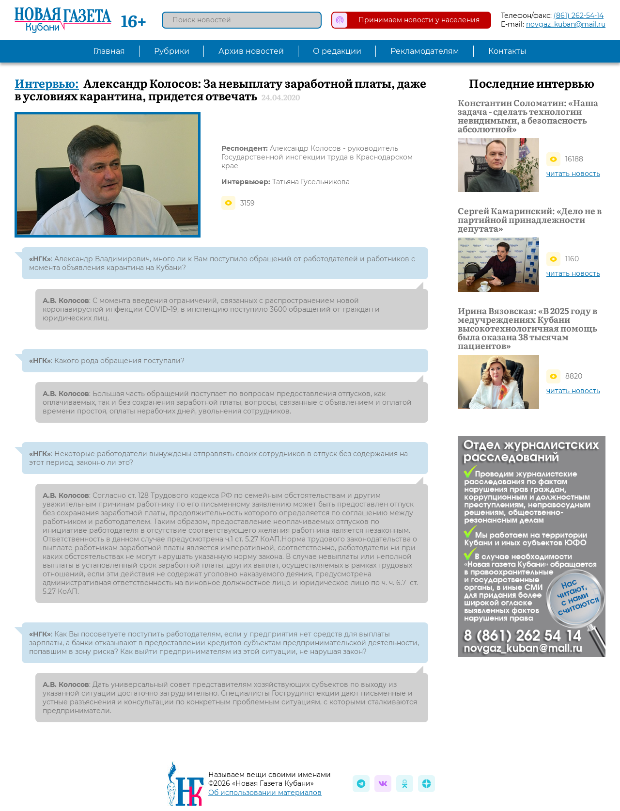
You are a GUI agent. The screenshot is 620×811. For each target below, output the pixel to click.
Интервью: (47, 82)
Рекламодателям (424, 51)
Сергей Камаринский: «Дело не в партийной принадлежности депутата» (530, 220)
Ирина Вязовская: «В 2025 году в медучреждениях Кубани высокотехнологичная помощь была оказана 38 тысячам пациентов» (527, 328)
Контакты (507, 51)
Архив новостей (251, 51)
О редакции (337, 51)
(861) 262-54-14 (579, 15)
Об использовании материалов (265, 792)
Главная (109, 51)
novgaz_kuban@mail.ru (565, 24)
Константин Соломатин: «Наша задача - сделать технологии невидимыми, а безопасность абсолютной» (528, 115)
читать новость (573, 173)
